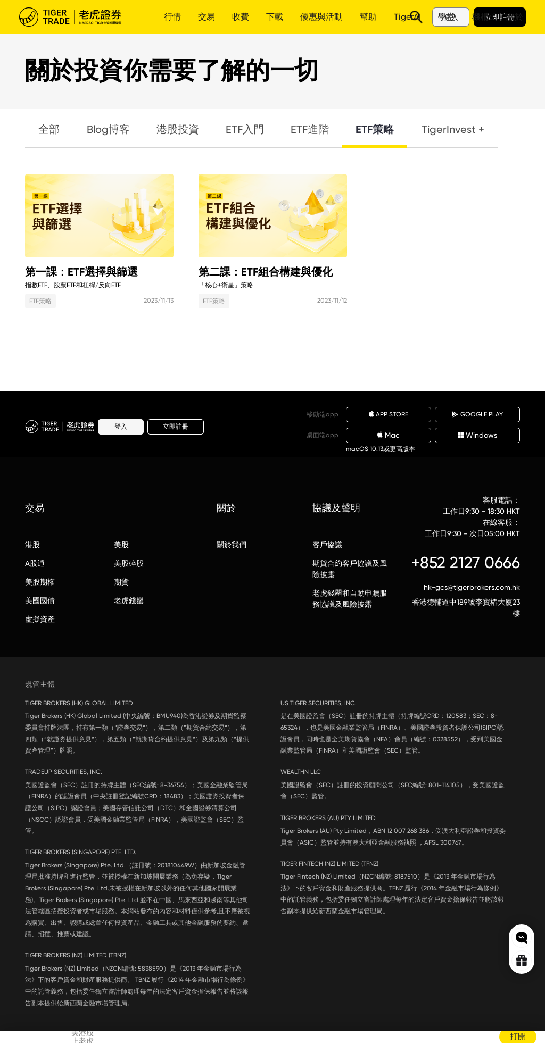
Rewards (521, 960)
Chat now (521, 937)
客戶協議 (327, 544)
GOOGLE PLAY (477, 414)
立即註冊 (500, 17)
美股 (121, 544)
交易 (206, 17)
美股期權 (40, 582)
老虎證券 (77, 17)
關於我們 (231, 544)
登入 (450, 17)
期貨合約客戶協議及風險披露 (349, 569)
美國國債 (40, 600)
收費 (240, 17)
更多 (312, 17)
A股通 (35, 563)
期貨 (121, 582)
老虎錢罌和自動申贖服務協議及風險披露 (349, 598)
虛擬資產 (40, 619)
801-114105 (444, 785)
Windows (478, 435)
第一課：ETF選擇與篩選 (99, 215)
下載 (274, 17)
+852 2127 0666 (465, 562)
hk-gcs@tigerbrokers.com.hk (472, 587)
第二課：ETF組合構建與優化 (273, 215)
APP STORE (389, 414)
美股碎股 (129, 563)
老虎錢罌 (129, 600)
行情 (172, 17)
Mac (388, 435)
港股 (32, 544)
